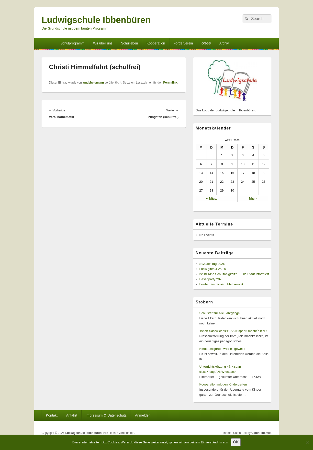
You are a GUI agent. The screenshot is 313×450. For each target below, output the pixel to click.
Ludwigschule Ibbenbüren (96, 20)
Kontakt (51, 415)
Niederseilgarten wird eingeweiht (222, 349)
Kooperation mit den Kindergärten (223, 384)
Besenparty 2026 (211, 279)
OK (236, 442)
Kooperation (155, 43)
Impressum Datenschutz (106, 415)
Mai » (253, 198)
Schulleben (129, 43)
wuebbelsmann (93, 82)
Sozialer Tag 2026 (212, 264)
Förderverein (183, 43)
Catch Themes (261, 433)
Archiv (224, 43)
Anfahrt (71, 415)
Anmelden (142, 415)
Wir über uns (102, 43)
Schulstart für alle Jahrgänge (219, 313)
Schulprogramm (72, 43)
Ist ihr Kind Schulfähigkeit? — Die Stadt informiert (234, 274)
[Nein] (306, 442)
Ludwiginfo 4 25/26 (212, 269)
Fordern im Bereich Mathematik (221, 284)
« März (211, 198)
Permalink (170, 82)
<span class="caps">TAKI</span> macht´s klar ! (233, 331)
